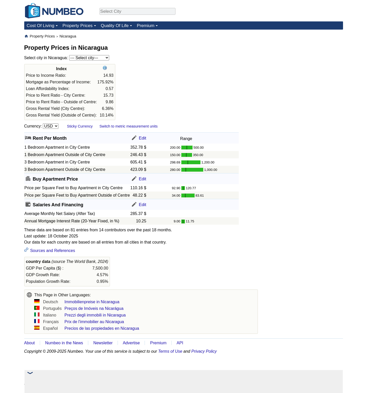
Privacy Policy (204, 351)
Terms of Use (170, 351)
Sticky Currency (80, 126)
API (180, 343)
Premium (145, 25)
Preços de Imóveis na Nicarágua (94, 308)
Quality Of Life (115, 25)
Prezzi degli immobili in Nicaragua (95, 315)
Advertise (131, 343)
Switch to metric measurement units (128, 126)
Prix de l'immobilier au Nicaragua (94, 322)
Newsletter (103, 343)
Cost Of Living (40, 25)
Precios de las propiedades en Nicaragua (102, 328)
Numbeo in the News (64, 343)
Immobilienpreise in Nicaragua (92, 302)
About (29, 343)
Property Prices (77, 25)
